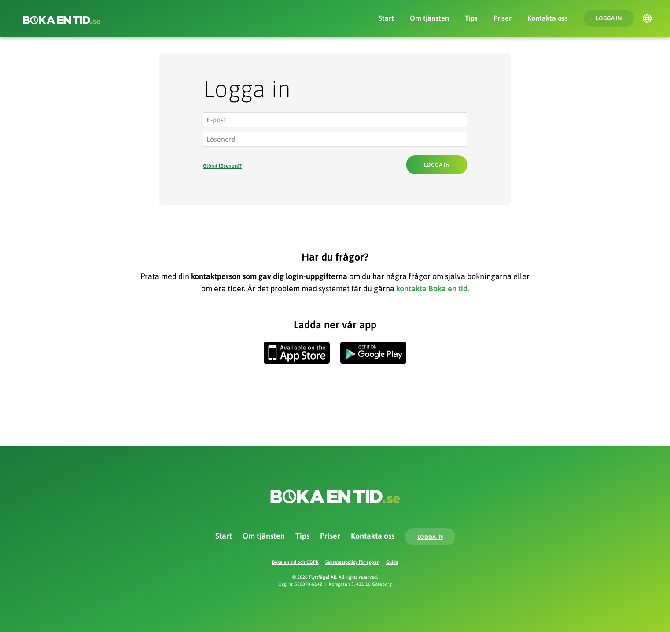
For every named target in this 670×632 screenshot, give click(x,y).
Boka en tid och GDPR (295, 562)
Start (386, 18)
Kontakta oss (547, 18)
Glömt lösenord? (222, 166)
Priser (502, 18)
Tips (471, 18)
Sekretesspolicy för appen (352, 562)
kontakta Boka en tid (432, 288)
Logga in (609, 18)
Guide (392, 562)
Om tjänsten (429, 18)
